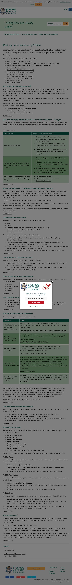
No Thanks (31, 306)
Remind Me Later (39, 306)
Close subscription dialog (51, 282)
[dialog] (36, 295)
